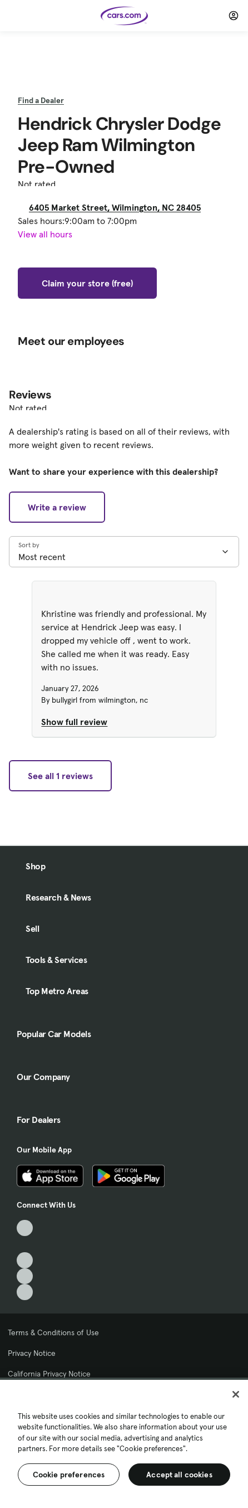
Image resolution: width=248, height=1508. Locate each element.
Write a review (57, 507)
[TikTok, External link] (25, 1228)
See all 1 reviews (60, 775)
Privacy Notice (32, 1353)
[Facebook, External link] (25, 1244)
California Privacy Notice (49, 1374)
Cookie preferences (69, 1475)
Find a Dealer (41, 100)
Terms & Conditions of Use (53, 1332)
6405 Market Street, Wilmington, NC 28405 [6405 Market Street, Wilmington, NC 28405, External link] (119, 207)
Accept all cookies (179, 1475)
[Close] (236, 1394)
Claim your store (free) (87, 283)
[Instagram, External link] (25, 1276)
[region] (124, 1443)
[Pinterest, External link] (25, 1292)
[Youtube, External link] (25, 1260)
